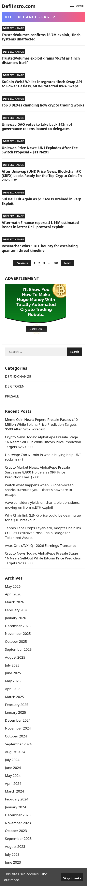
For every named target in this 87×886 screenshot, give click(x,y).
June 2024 (13, 767)
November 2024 (18, 728)
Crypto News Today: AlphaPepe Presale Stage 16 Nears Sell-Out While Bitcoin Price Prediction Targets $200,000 (43, 558)
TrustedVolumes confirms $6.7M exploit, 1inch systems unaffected (41, 37)
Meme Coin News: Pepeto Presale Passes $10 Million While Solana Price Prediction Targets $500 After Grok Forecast (41, 424)
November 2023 (18, 823)
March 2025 (14, 696)
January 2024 (15, 807)
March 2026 (14, 602)
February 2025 (16, 704)
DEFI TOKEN (15, 386)
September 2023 (18, 838)
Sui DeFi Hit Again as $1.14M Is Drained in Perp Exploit (41, 201)
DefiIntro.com (18, 6)
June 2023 (13, 862)
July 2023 (12, 854)
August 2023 (15, 846)
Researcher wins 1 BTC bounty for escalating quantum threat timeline (40, 248)
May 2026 (13, 586)
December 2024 (18, 720)
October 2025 (16, 641)
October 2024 (16, 736)
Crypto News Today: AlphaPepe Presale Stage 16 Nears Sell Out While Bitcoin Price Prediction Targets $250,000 (43, 442)
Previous (22, 263)
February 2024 (16, 799)
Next (67, 263)
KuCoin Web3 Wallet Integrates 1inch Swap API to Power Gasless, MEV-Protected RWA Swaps (42, 83)
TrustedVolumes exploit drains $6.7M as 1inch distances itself (41, 60)
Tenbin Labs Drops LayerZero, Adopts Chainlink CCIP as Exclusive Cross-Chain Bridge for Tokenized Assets (43, 533)
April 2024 (13, 783)
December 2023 (18, 815)
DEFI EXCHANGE (13, 28)
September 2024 (18, 744)
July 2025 (12, 665)
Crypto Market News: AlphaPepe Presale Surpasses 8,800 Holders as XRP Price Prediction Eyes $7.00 (37, 472)
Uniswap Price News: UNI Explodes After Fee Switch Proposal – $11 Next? (40, 149)
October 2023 (16, 830)
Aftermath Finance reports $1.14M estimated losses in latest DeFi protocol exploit (40, 224)
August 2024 (15, 751)
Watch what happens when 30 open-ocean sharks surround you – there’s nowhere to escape (39, 490)
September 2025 (18, 649)
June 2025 (13, 673)
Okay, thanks (71, 878)
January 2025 (15, 712)
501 (56, 263)
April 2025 (13, 688)
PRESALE (12, 396)
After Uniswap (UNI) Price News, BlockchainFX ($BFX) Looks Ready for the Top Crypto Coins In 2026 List (42, 175)
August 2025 (15, 657)
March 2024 (14, 791)
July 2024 (12, 759)
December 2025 (18, 625)
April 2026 (13, 594)
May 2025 (13, 681)
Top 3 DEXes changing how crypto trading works (43, 105)
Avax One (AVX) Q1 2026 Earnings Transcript (40, 545)
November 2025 (18, 633)
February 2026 (16, 610)
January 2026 (15, 618)
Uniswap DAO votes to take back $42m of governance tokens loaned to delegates (37, 126)
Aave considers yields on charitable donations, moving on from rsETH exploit (42, 505)
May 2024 (13, 775)
